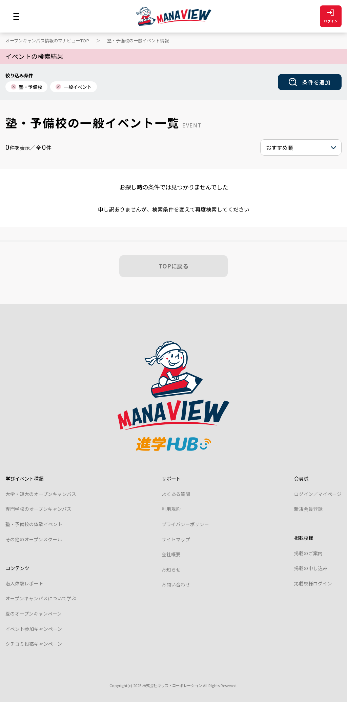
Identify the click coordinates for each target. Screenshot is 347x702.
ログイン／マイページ (318, 493)
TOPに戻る (173, 266)
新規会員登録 (308, 508)
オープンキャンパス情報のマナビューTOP (47, 40)
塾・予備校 (26, 86)
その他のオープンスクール (33, 539)
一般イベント (73, 86)
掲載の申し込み (310, 568)
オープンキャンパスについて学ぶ (40, 598)
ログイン (331, 16)
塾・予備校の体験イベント (33, 524)
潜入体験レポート (24, 583)
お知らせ (171, 569)
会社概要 (171, 554)
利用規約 (171, 508)
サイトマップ (176, 539)
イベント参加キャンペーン (33, 628)
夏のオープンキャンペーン (33, 613)
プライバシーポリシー (185, 524)
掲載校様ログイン (313, 583)
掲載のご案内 (308, 553)
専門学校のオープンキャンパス (38, 508)
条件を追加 (310, 82)
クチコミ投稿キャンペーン (33, 643)
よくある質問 (176, 493)
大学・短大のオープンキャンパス (40, 493)
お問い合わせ (176, 584)
